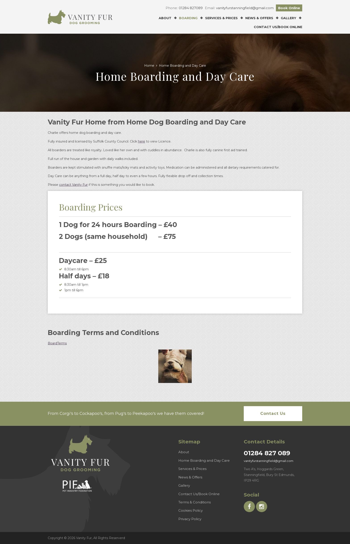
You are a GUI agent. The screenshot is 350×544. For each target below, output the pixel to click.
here (141, 141)
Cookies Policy (190, 510)
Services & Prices (221, 18)
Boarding (188, 18)
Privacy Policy (189, 519)
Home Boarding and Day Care (204, 460)
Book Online (289, 8)
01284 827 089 (267, 453)
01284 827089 (191, 8)
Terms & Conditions (194, 502)
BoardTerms (57, 343)
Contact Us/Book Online (278, 27)
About (165, 18)
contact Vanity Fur (73, 185)
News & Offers (259, 18)
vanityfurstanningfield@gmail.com (245, 8)
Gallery (288, 18)
